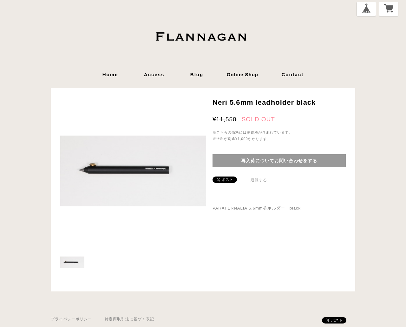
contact (292, 74)
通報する (259, 180)
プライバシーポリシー (71, 319)
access (154, 74)
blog (196, 74)
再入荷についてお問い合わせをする (279, 160)
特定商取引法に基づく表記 (129, 319)
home (110, 74)
